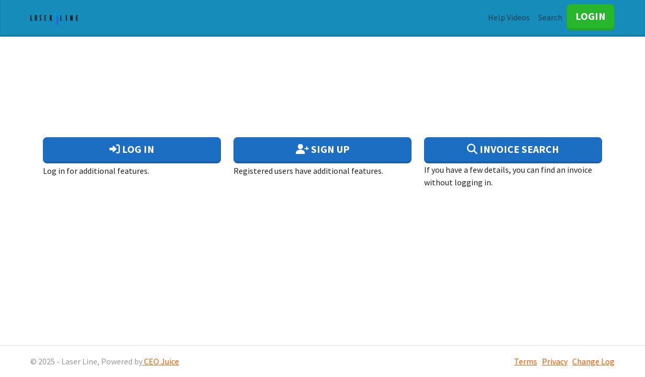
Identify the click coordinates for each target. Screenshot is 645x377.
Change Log (593, 361)
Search (550, 17)
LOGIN (590, 16)
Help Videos (509, 17)
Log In (131, 149)
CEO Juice (160, 361)
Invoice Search (513, 149)
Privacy (555, 361)
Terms (525, 361)
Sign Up (323, 149)
